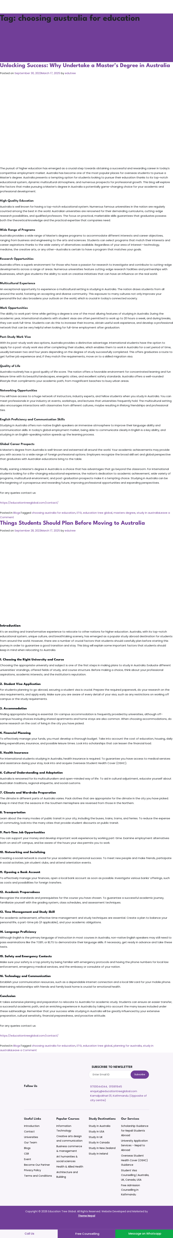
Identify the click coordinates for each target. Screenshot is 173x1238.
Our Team (30, 1150)
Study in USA (96, 1139)
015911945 (115, 1094)
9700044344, (99, 1094)
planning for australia (128, 1053)
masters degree (124, 520)
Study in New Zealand (102, 1155)
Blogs (16, 520)
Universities (31, 1144)
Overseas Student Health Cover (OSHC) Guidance (134, 1167)
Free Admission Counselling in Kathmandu (130, 1197)
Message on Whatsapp (145, 1234)
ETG (79, 520)
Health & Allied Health (69, 1174)
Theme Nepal (86, 1223)
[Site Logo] (15, 6)
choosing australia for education (53, 520)
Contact (29, 1139)
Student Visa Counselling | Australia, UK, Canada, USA (135, 1182)
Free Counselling (87, 1234)
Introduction (32, 1133)
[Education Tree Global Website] (44, 1079)
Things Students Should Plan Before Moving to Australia (75, 530)
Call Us (30, 1234)
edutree (70, 80)
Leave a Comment (24, 1057)
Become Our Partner (37, 1172)
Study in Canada (99, 1150)
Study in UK (96, 1144)
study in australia (148, 520)
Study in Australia (99, 1133)
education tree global (97, 520)
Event (27, 1166)
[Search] (170, 6)
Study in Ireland (98, 1161)
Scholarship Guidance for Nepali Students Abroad (134, 1138)
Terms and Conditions (38, 1183)
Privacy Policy (32, 1178)
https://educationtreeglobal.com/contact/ (29, 510)
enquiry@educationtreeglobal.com (113, 1098)
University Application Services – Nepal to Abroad (134, 1152)
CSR (26, 1161)
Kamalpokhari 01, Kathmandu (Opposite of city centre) (118, 1105)
